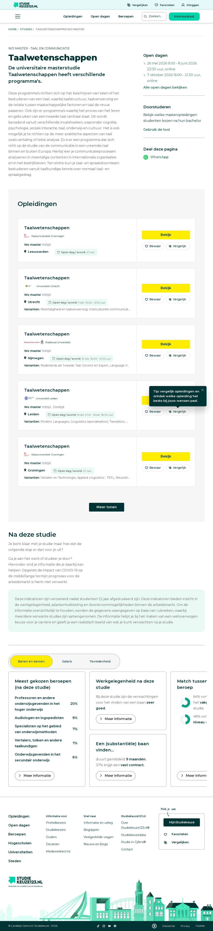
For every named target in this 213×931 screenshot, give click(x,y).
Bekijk (175, 237)
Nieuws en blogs (96, 844)
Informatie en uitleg (98, 823)
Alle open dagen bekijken (165, 87)
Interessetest (184, 16)
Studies (26, 29)
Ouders (51, 837)
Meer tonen (107, 507)
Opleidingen (72, 16)
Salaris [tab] (67, 661)
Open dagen (100, 16)
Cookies (200, 925)
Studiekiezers (56, 830)
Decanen (52, 844)
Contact (127, 849)
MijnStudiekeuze (181, 822)
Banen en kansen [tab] (31, 661)
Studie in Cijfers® (133, 842)
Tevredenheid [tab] (99, 661)
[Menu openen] (17, 16)
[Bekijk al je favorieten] (175, 834)
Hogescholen (19, 843)
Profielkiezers (56, 823)
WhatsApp (159, 157)
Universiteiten (20, 852)
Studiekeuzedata (133, 835)
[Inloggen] (190, 5)
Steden (14, 861)
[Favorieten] (164, 5)
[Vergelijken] (137, 5)
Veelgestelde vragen (99, 837)
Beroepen (126, 16)
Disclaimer (169, 925)
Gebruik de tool (156, 130)
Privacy (186, 925)
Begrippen (91, 830)
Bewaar (153, 249)
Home (12, 29)
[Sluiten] (202, 393)
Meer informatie (37, 776)
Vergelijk (177, 249)
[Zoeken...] (155, 16)
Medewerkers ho (58, 851)
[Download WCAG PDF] (154, 926)
